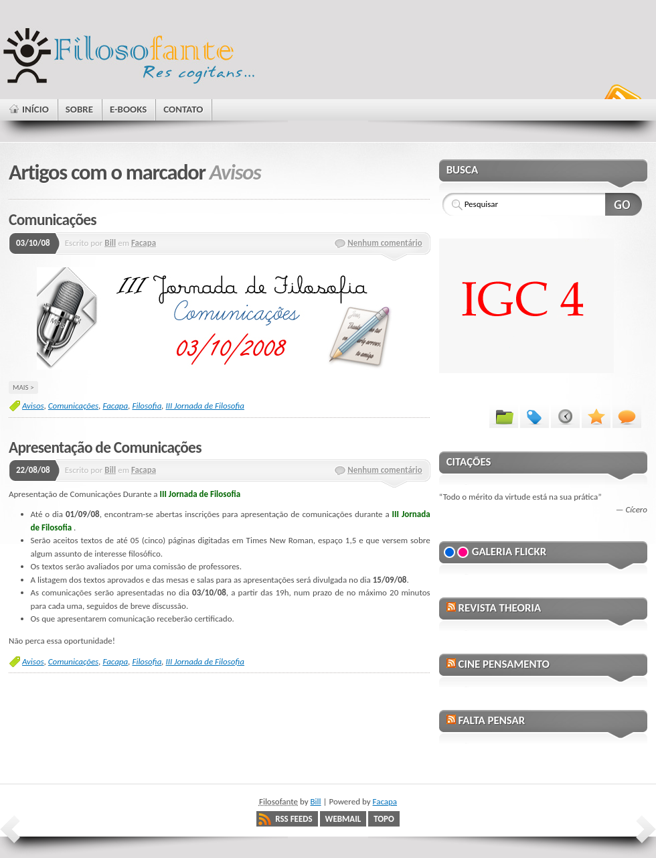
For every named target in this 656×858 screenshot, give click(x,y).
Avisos (33, 406)
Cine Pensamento (503, 664)
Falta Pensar (491, 720)
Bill (110, 243)
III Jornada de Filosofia (205, 406)
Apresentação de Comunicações (105, 447)
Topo (384, 819)
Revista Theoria (499, 608)
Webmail (343, 819)
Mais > (23, 387)
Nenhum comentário (384, 243)
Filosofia (146, 406)
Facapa (143, 243)
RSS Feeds (293, 819)
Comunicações (52, 219)
